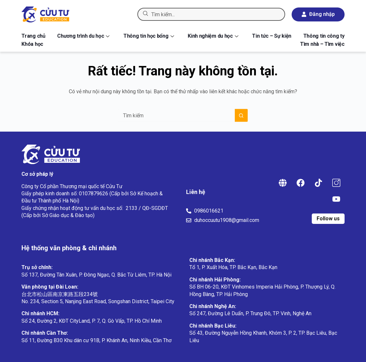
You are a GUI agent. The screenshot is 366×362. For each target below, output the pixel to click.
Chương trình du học (83, 36)
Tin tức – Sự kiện (271, 36)
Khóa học (32, 44)
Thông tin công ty (324, 36)
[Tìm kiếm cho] (176, 115)
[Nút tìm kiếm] (241, 115)
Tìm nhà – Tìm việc (322, 44)
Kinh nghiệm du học (213, 36)
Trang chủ (33, 36)
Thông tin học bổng (148, 36)
